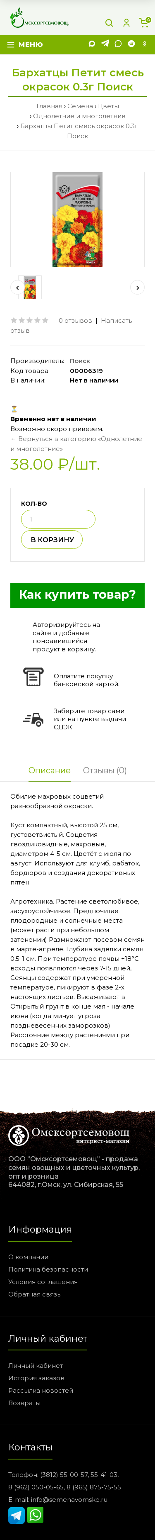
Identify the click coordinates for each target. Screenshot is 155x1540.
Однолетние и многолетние (79, 116)
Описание (50, 770)
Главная (49, 106)
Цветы (108, 106)
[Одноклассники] (145, 45)
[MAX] (92, 45)
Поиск (80, 361)
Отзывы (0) (105, 770)
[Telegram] (105, 45)
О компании (28, 1257)
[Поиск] (109, 23)
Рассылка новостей (40, 1390)
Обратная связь (34, 1294)
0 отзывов (75, 320)
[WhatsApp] (118, 45)
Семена (80, 106)
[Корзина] (144, 23)
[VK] (131, 45)
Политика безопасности (48, 1269)
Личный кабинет (35, 1365)
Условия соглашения (43, 1282)
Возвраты (24, 1403)
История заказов (36, 1378)
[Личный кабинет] (126, 23)
